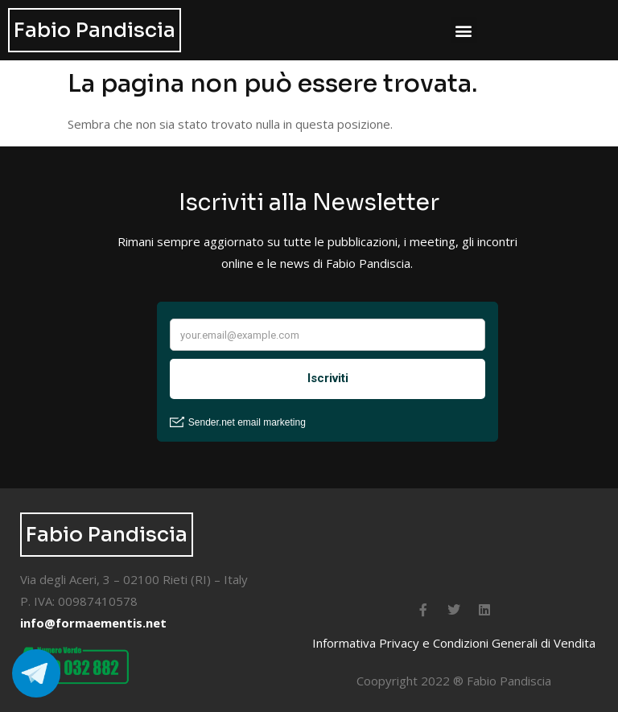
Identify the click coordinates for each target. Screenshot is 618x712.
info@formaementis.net (93, 623)
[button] (464, 30)
